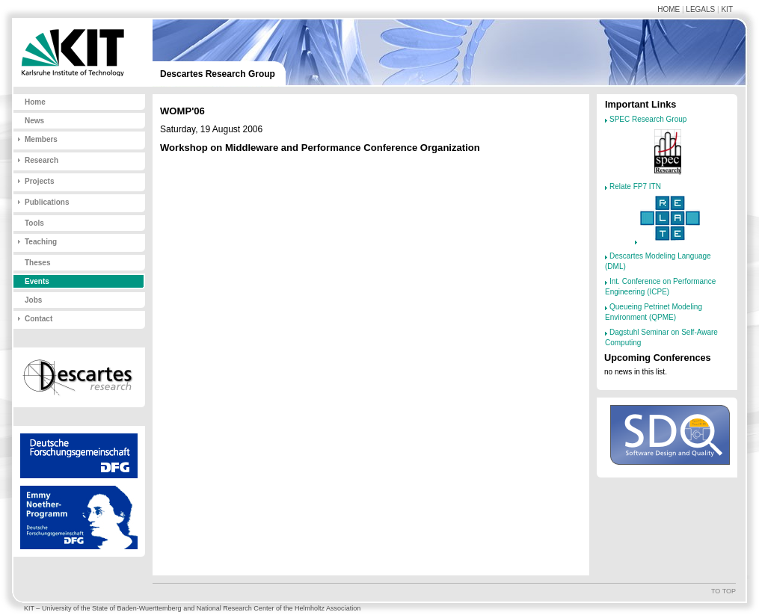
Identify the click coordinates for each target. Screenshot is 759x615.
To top (723, 591)
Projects (39, 181)
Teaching (41, 242)
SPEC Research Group (647, 119)
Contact (38, 319)
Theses (37, 263)
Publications (47, 202)
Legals (700, 9)
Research (41, 160)
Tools (34, 223)
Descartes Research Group (217, 74)
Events (37, 281)
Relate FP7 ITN (635, 186)
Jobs (33, 300)
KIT (727, 9)
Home (668, 9)
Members (41, 139)
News (34, 121)
